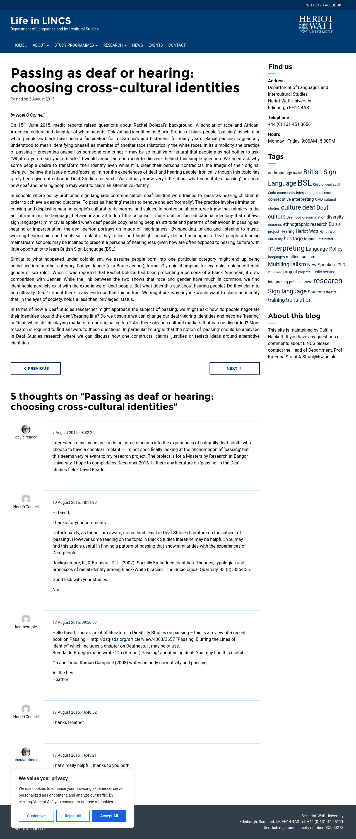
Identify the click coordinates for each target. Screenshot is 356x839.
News (137, 45)
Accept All (109, 816)
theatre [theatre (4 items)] (331, 292)
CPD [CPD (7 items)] (319, 199)
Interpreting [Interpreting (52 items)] (286, 248)
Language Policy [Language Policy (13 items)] (324, 249)
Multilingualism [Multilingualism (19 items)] (287, 264)
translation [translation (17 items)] (299, 300)
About (41, 45)
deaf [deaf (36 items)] (308, 207)
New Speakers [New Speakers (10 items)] (321, 264)
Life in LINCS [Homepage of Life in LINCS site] (40, 21)
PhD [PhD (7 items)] (341, 264)
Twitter (311, 5)
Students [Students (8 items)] (316, 291)
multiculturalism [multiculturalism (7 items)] (300, 256)
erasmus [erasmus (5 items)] (275, 224)
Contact (177, 45)
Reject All (73, 816)
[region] (72, 798)
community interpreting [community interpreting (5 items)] (295, 193)
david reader (26, 437)
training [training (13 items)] (276, 300)
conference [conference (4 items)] (324, 193)
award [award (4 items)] (297, 173)
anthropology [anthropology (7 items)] (280, 172)
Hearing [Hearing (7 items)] (287, 231)
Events (155, 45)
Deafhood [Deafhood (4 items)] (294, 217)
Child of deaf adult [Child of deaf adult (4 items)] (326, 184)
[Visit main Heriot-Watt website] (316, 24)
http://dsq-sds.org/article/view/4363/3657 (133, 639)
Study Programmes (76, 45)
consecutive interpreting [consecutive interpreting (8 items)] (291, 199)
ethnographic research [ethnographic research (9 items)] (305, 224)
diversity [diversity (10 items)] (335, 217)
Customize (36, 816)
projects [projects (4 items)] (304, 272)
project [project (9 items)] (290, 271)
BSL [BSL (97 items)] (305, 183)
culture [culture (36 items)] (291, 207)
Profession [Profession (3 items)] (275, 272)
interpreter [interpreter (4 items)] (325, 239)
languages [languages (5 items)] (276, 257)
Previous (36, 368)
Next (234, 368)
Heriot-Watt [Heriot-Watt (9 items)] (307, 231)
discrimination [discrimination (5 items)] (313, 217)
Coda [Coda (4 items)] (272, 193)
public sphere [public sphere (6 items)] (300, 282)
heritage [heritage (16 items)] (293, 238)
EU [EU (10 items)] (331, 224)
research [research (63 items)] (327, 280)
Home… (20, 45)
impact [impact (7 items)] (310, 238)
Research (114, 45)
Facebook (332, 5)
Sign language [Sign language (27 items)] (287, 291)
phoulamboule (26, 760)
